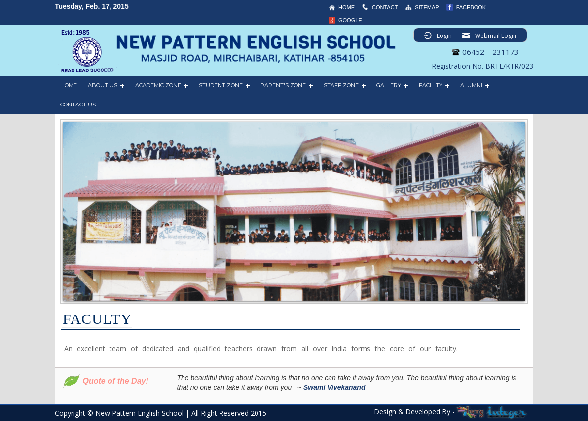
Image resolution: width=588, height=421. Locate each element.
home (346, 7)
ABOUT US (102, 85)
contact (385, 7)
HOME (68, 85)
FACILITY (430, 85)
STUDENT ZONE (221, 85)
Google (350, 20)
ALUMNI (471, 85)
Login (444, 36)
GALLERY (388, 85)
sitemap (427, 7)
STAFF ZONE (341, 85)
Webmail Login (495, 36)
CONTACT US (78, 104)
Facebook (471, 7)
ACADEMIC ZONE (158, 85)
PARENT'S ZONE (283, 85)
